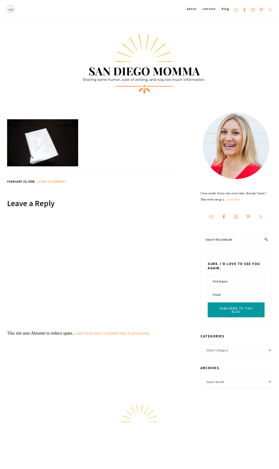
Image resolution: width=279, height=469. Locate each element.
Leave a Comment (52, 181)
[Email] (236, 294)
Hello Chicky (261, 459)
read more (234, 199)
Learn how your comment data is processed (111, 333)
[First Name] (236, 281)
